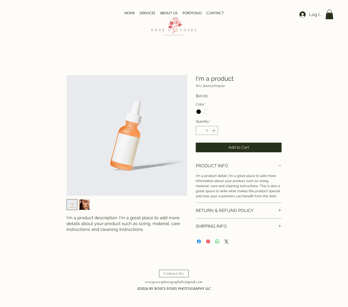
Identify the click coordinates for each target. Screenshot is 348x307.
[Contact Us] (174, 273)
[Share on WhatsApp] (217, 241)
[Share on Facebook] (199, 241)
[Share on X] (226, 241)
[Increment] (214, 130)
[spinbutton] (207, 130)
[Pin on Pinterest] (208, 241)
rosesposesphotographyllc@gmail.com (174, 282)
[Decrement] (199, 130)
